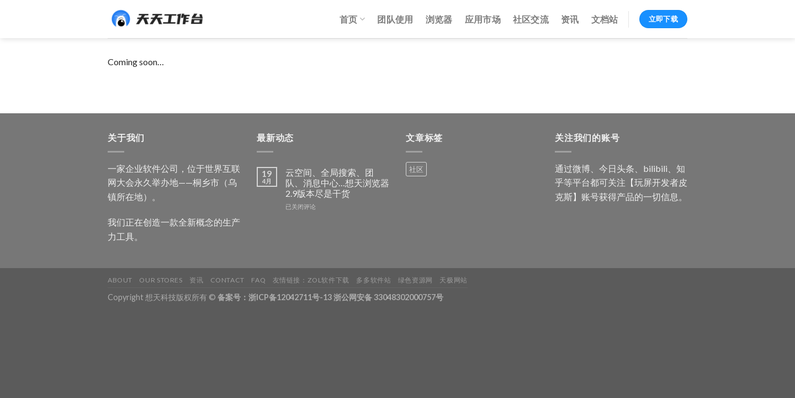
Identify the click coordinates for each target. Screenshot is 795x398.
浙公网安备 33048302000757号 (388, 297)
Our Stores (160, 280)
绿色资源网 (415, 280)
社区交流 (531, 19)
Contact (227, 280)
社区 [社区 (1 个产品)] (416, 169)
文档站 (604, 19)
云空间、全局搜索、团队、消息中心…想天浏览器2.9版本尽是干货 (337, 182)
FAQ (258, 280)
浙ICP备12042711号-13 (290, 297)
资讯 (570, 19)
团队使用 (395, 19)
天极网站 (453, 280)
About (120, 280)
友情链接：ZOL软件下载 (311, 280)
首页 (352, 19)
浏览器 (439, 19)
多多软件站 (373, 280)
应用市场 (483, 19)
